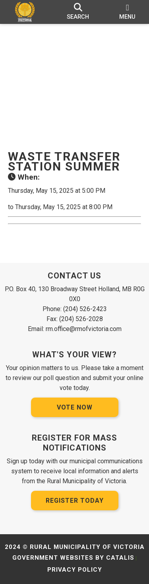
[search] (78, 12)
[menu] (127, 12)
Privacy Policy (74, 569)
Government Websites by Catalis (73, 557)
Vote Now (75, 407)
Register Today (75, 500)
